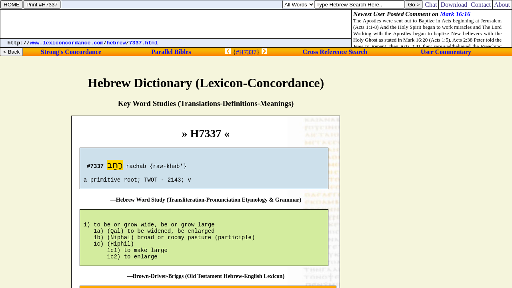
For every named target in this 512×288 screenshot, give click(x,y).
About (502, 4)
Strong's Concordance (71, 51)
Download (454, 4)
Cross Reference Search (335, 51)
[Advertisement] (176, 24)
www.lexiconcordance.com (67, 43)
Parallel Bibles (171, 51)
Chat (430, 4)
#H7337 (246, 52)
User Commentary (446, 51)
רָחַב (115, 166)
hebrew (116, 43)
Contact (480, 4)
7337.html (143, 43)
